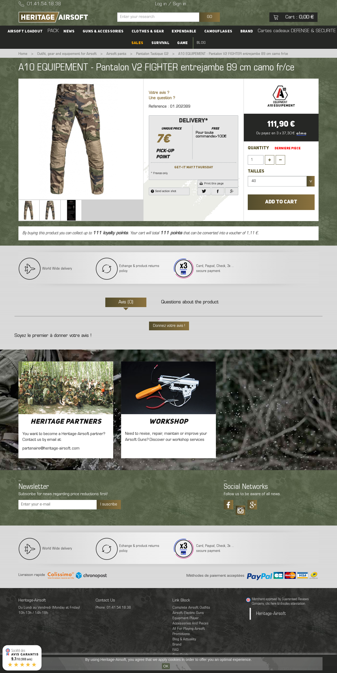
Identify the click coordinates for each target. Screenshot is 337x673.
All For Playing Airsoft (188, 629)
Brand (246, 31)
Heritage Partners (66, 421)
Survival (160, 43)
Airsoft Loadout (25, 31)
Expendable (184, 31)
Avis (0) (125, 302)
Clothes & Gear (148, 31)
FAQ (175, 650)
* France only (193, 146)
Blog (200, 43)
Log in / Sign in (170, 4)
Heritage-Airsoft (271, 614)
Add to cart (281, 202)
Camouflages (218, 31)
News (69, 31)
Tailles (256, 171)
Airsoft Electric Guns (188, 613)
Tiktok (240, 508)
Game (182, 43)
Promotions (181, 634)
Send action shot (163, 191)
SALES (137, 43)
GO (209, 17)
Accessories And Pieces (190, 624)
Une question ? (162, 98)
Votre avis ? (159, 93)
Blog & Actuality (184, 639)
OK (165, 666)
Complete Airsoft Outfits (191, 608)
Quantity (258, 148)
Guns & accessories (103, 31)
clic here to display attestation (285, 603)
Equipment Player (185, 618)
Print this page (212, 183)
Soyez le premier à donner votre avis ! (52, 336)
